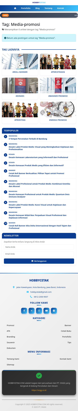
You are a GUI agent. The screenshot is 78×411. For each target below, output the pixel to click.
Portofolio (66, 336)
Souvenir (11, 342)
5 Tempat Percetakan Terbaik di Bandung (28, 139)
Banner (68, 325)
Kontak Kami (65, 359)
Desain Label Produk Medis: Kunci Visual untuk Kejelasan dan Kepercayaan (37, 206)
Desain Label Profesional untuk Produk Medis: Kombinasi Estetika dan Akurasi (39, 185)
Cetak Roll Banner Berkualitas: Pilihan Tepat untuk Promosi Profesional (36, 174)
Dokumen (11, 348)
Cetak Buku (66, 331)
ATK (8, 331)
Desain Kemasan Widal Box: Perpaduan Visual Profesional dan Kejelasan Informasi (37, 216)
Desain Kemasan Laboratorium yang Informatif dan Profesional (38, 157)
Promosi (10, 325)
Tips (69, 342)
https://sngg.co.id (39, 390)
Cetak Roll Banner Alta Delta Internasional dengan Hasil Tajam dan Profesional (40, 227)
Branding (11, 336)
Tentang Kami (13, 359)
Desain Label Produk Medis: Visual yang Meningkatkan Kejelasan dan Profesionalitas (41, 148)
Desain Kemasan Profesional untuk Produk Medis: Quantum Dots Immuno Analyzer (39, 195)
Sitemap (10, 364)
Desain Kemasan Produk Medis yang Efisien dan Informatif (36, 165)
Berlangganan (39, 261)
